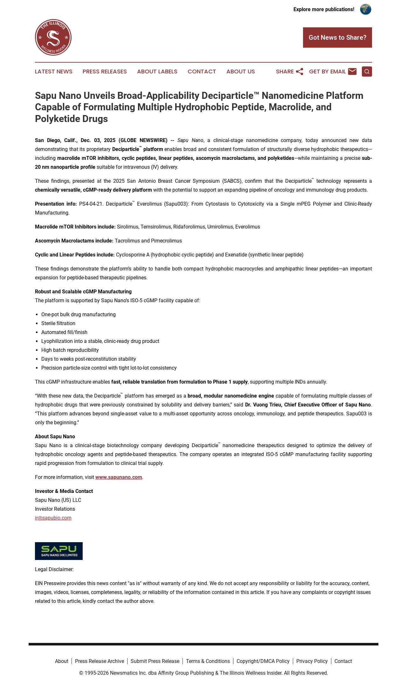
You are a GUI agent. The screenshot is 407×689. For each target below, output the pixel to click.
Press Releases (105, 71)
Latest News (53, 71)
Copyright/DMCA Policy (263, 661)
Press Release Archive (99, 661)
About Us (240, 71)
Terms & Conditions (208, 661)
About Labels (157, 71)
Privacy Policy (312, 661)
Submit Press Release (155, 661)
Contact (202, 71)
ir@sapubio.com (53, 518)
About (61, 661)
